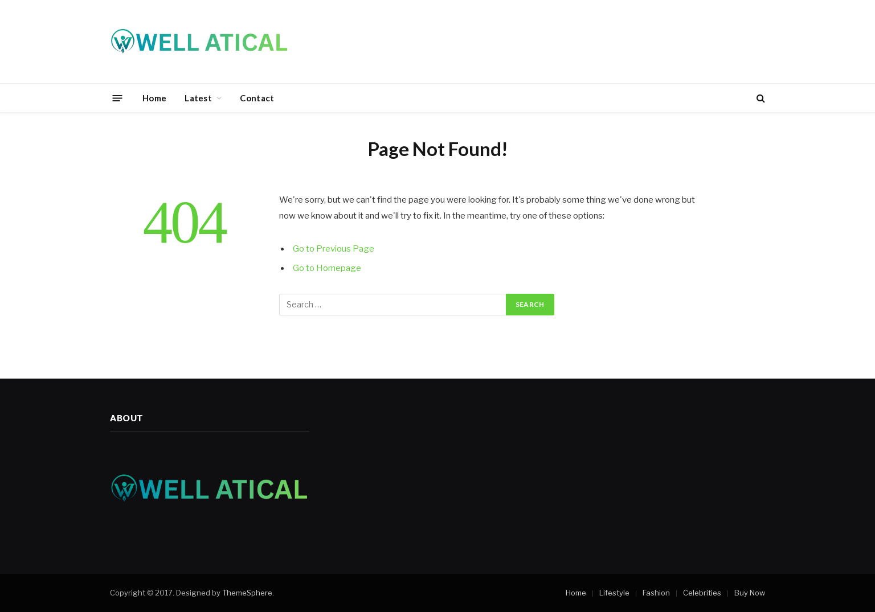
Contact (257, 98)
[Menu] (117, 97)
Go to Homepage (327, 268)
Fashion (656, 592)
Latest (198, 98)
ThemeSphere (247, 592)
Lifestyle (614, 592)
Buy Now (749, 592)
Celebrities (702, 592)
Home (154, 98)
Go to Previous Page (333, 249)
